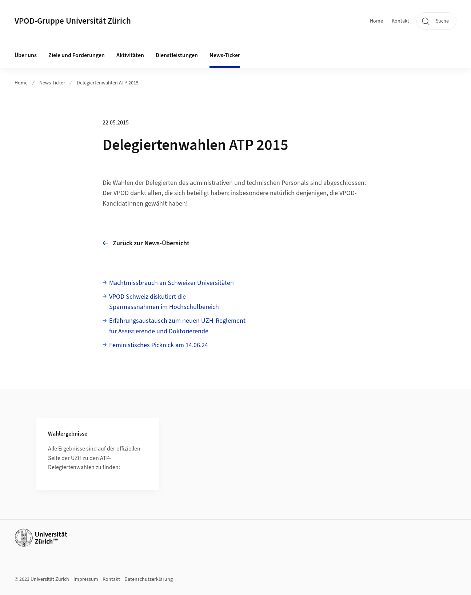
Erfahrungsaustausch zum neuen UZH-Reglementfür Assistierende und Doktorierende (177, 326)
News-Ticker (52, 83)
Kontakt (400, 21)
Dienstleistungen (177, 55)
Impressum (85, 579)
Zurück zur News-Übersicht (146, 243)
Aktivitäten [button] (130, 55)
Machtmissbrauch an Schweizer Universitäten (171, 282)
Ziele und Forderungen (76, 55)
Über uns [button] (26, 55)
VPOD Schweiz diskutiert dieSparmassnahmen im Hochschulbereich (164, 302)
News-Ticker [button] (224, 55)
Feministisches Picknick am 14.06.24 (158, 345)
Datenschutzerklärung (148, 579)
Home (376, 21)
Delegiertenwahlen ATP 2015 (108, 83)
